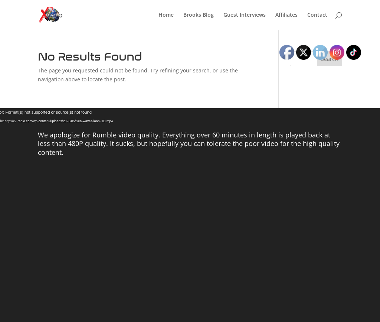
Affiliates (286, 15)
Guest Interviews (244, 15)
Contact (317, 15)
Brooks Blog (198, 15)
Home (166, 15)
